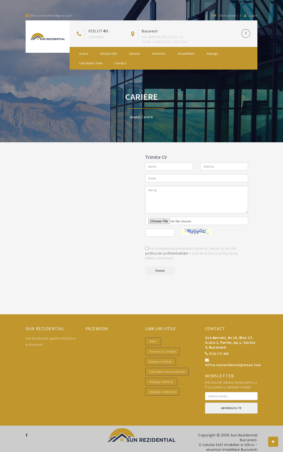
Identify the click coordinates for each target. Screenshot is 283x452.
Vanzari (134, 53)
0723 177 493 (98, 31)
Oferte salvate (223, 15)
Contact (120, 63)
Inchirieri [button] (159, 53)
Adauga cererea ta (162, 392)
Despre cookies (160, 361)
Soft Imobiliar (227, 444)
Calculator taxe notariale (167, 371)
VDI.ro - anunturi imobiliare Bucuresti (232, 447)
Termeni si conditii (162, 351)
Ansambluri (186, 53)
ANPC (153, 341)
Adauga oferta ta (161, 382)
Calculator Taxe (91, 63)
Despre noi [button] (108, 53)
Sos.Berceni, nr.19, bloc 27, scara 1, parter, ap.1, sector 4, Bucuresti (230, 342)
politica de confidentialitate (166, 253)
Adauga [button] (212, 53)
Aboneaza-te (231, 408)
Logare (251, 15)
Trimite (160, 270)
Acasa (84, 53)
